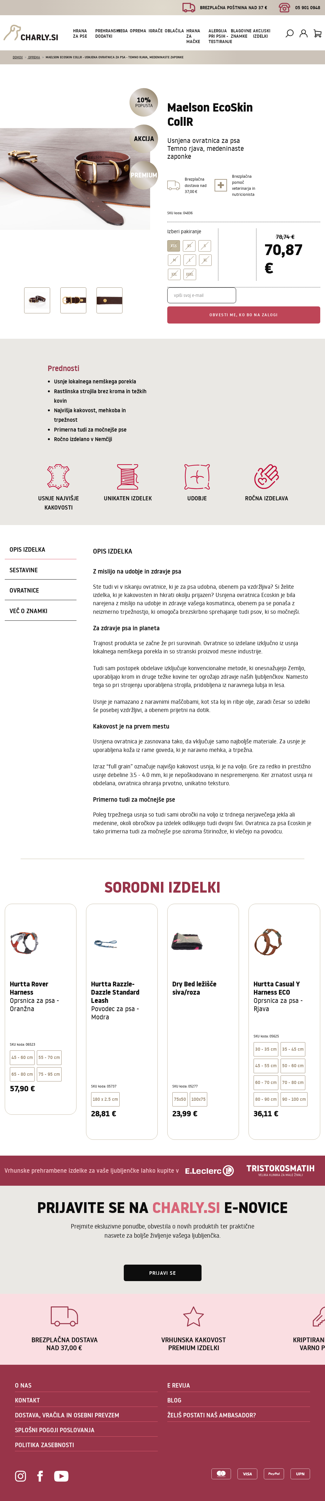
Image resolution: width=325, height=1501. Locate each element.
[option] (36, 300)
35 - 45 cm (293, 1049)
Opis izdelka (27, 549)
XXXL (190, 274)
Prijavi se (162, 1272)
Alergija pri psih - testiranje (220, 36)
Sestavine (24, 570)
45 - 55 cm (266, 1065)
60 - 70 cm (266, 1082)
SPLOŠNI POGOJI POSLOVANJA (55, 1430)
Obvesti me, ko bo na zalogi (243, 315)
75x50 (180, 1099)
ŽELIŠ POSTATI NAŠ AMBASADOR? (211, 1415)
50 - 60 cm (293, 1065)
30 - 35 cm (266, 1049)
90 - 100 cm (294, 1099)
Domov (18, 57)
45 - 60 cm (22, 1057)
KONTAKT (27, 1400)
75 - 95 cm (49, 1074)
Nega (122, 31)
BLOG (174, 1400)
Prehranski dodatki (107, 33)
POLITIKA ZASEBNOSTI (44, 1445)
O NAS (23, 1385)
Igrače (155, 31)
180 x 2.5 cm (105, 1099)
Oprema (138, 31)
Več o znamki (28, 611)
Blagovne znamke (241, 33)
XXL (174, 274)
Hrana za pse (80, 33)
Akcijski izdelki (261, 33)
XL (205, 260)
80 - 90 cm (266, 1099)
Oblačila (174, 31)
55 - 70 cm (49, 1057)
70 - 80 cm (293, 1082)
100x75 (198, 1099)
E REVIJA (178, 1385)
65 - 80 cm (22, 1074)
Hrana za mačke (193, 36)
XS (189, 245)
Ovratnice (24, 590)
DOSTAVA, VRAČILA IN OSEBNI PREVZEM (67, 1415)
